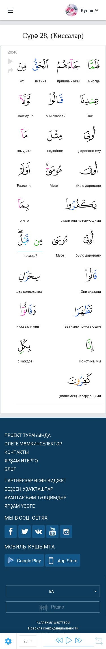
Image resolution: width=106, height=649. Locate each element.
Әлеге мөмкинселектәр (33, 444)
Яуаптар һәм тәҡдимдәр (35, 497)
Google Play (24, 560)
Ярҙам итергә (21, 461)
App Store (62, 560)
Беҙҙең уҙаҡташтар (29, 489)
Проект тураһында (28, 435)
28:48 (13, 52)
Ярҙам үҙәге (20, 506)
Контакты (17, 452)
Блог (10, 469)
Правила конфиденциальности (53, 628)
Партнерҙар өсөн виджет (35, 480)
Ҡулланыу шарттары (53, 622)
